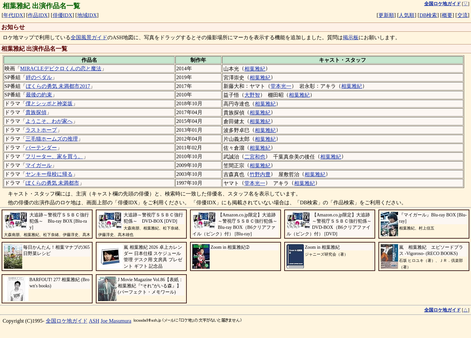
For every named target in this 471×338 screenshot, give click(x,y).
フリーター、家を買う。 (54, 156)
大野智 (252, 95)
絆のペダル (39, 77)
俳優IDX (62, 15)
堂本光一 (280, 86)
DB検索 (428, 15)
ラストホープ (41, 130)
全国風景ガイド (89, 37)
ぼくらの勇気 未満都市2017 (58, 86)
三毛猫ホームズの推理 (52, 139)
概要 (447, 15)
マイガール (39, 165)
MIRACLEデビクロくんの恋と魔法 (60, 68)
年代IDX (13, 15)
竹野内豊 (260, 174)
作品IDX (37, 15)
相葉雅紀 (254, 69)
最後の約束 (39, 94)
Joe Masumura (116, 321)
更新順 (386, 15)
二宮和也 (254, 157)
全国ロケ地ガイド (67, 321)
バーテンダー (41, 147)
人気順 (406, 15)
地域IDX (87, 15)
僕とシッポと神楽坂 (49, 103)
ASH (94, 321)
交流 (462, 15)
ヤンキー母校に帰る (49, 174)
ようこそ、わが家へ (49, 121)
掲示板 (350, 37)
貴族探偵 (36, 112)
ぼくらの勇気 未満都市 (52, 183)
